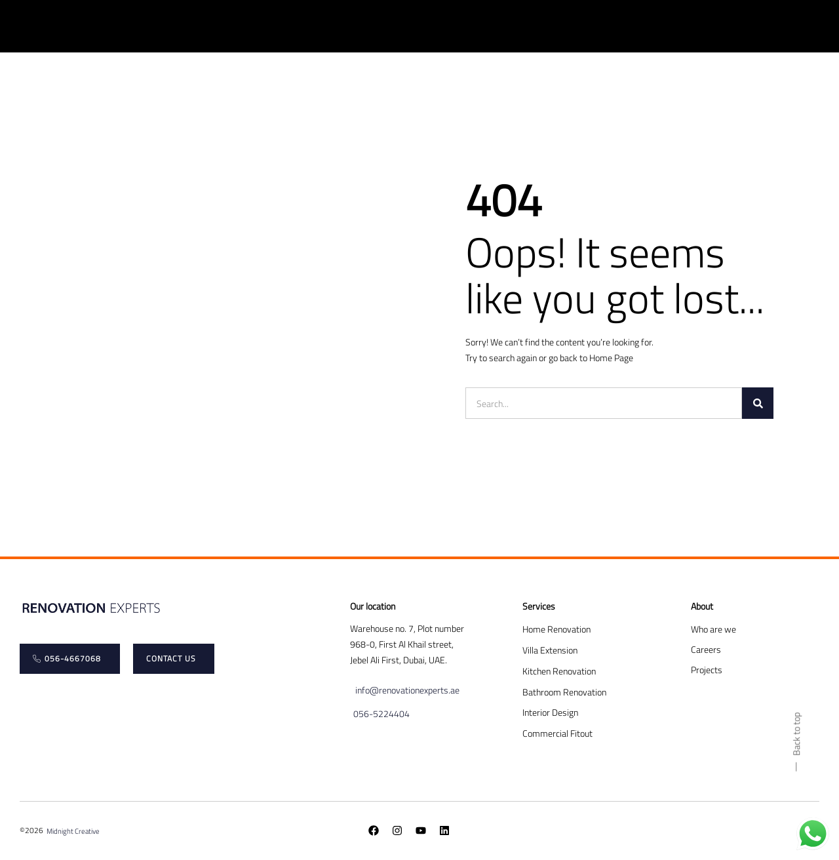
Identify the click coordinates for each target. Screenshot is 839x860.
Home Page (611, 357)
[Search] (757, 403)
